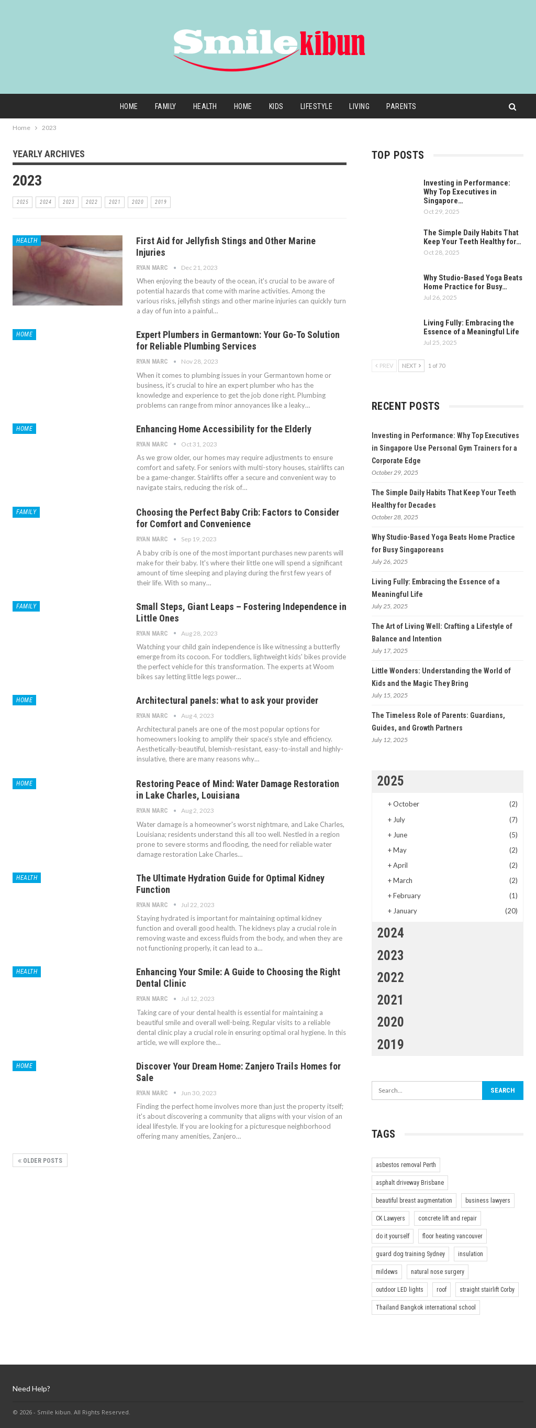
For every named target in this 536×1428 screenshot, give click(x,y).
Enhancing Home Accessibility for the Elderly (223, 428)
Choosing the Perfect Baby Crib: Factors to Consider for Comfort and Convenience (237, 518)
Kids (277, 106)
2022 (91, 202)
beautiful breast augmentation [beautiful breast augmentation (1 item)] (414, 1200)
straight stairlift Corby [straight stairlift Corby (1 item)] (487, 1289)
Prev (384, 365)
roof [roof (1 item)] (441, 1289)
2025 (22, 202)
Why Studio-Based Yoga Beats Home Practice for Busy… (472, 282)
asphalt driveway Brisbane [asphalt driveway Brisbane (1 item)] (410, 1182)
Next (411, 365)
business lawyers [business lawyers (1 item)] (487, 1200)
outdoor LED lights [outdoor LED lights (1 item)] (399, 1289)
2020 (137, 202)
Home (123, 106)
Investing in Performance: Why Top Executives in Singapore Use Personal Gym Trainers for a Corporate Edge (445, 448)
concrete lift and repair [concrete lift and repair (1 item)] (447, 1218)
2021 (114, 202)
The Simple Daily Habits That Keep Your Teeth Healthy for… (472, 237)
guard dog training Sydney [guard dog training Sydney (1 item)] (410, 1254)
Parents (407, 106)
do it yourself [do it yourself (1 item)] (392, 1236)
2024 (45, 202)
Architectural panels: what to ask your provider (227, 700)
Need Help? (31, 1387)
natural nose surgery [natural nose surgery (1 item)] (437, 1272)
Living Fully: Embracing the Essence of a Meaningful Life (471, 327)
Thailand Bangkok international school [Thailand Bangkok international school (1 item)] (426, 1307)
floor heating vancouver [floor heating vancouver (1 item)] (452, 1236)
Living (363, 106)
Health (203, 106)
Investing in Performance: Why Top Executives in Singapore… (466, 191)
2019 (160, 202)
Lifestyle (319, 106)
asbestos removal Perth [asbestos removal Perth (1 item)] (406, 1165)
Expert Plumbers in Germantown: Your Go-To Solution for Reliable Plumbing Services (238, 340)
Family (161, 106)
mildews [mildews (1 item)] (387, 1272)
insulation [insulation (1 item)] (470, 1254)
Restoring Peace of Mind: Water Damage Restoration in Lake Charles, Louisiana (237, 789)
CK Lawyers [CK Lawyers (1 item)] (390, 1218)
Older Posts (40, 1160)
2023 (68, 202)
